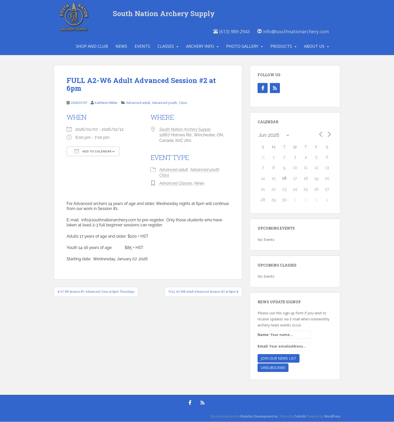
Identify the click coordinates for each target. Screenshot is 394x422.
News (121, 46)
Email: (284, 347)
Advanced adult (138, 103)
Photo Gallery (242, 46)
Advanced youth (164, 103)
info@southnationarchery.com (293, 32)
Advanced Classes (175, 183)
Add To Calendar (93, 151)
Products (281, 46)
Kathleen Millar (106, 103)
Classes (166, 46)
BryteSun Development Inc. (259, 416)
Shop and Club (92, 46)
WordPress (332, 416)
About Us (314, 46)
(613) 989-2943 (231, 32)
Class (183, 103)
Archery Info (200, 46)
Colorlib (300, 416)
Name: (284, 335)
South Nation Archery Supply (164, 13)
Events (142, 46)
